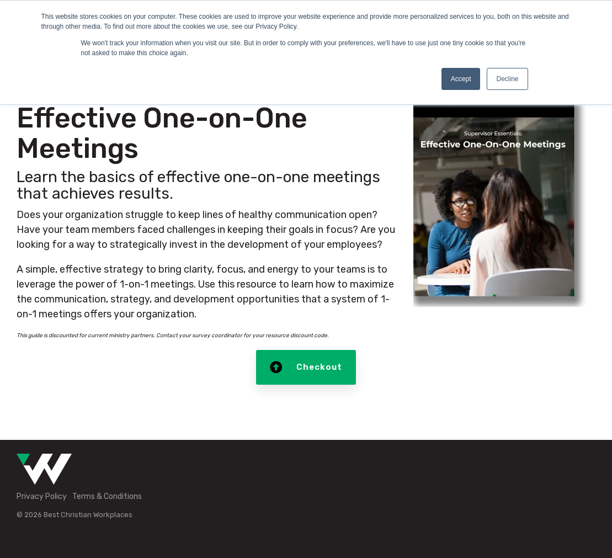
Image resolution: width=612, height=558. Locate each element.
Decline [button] (507, 79)
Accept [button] (461, 79)
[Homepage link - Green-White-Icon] (44, 478)
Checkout (306, 367)
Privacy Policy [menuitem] (42, 496)
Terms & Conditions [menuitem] (107, 496)
